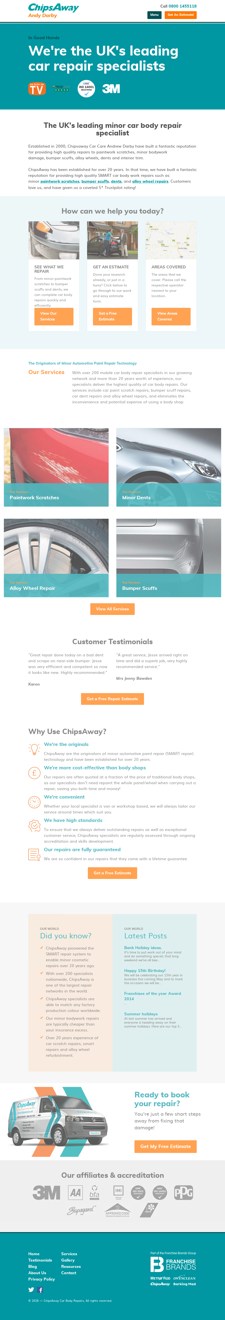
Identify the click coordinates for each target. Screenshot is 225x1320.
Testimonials (40, 1260)
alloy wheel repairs (150, 181)
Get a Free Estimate (108, 316)
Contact (68, 1273)
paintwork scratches (60, 181)
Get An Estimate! (181, 15)
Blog (32, 1267)
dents (116, 181)
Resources (71, 1267)
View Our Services (48, 316)
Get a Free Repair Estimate (112, 699)
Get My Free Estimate (165, 1146)
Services (69, 1254)
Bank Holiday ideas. (143, 948)
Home (34, 1254)
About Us (37, 1273)
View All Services (112, 609)
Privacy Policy (41, 1279)
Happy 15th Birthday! (144, 971)
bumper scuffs (95, 181)
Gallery (68, 1260)
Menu (154, 15)
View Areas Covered (167, 316)
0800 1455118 (183, 6)
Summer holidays (141, 1014)
